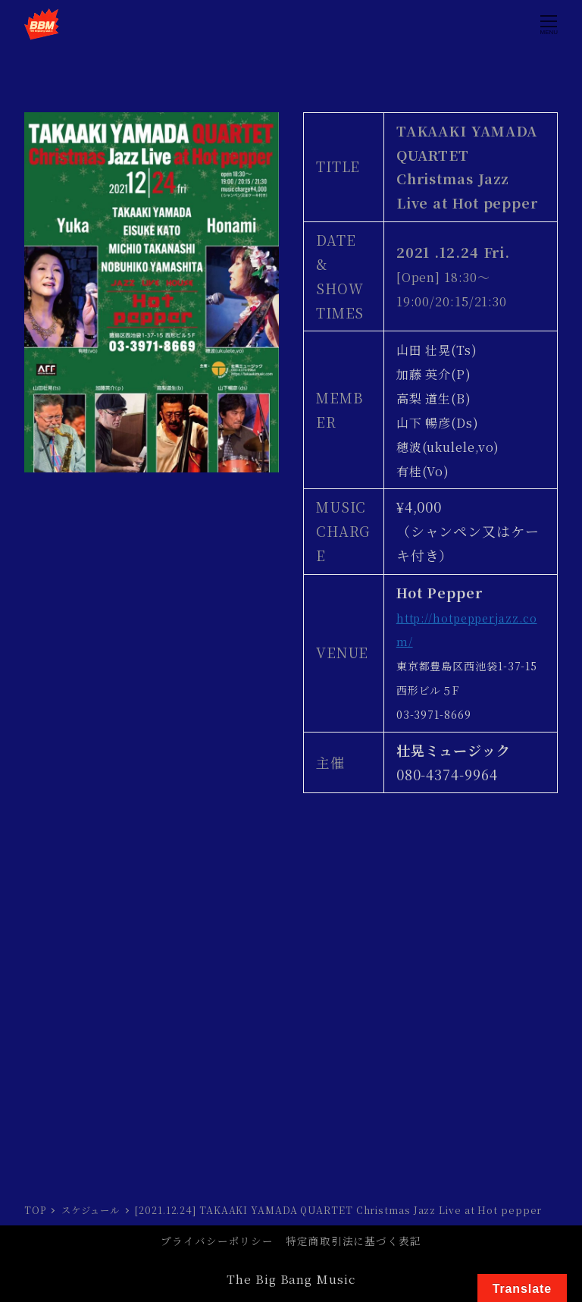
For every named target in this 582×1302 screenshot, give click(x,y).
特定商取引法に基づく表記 (353, 1240)
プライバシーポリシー (217, 1240)
